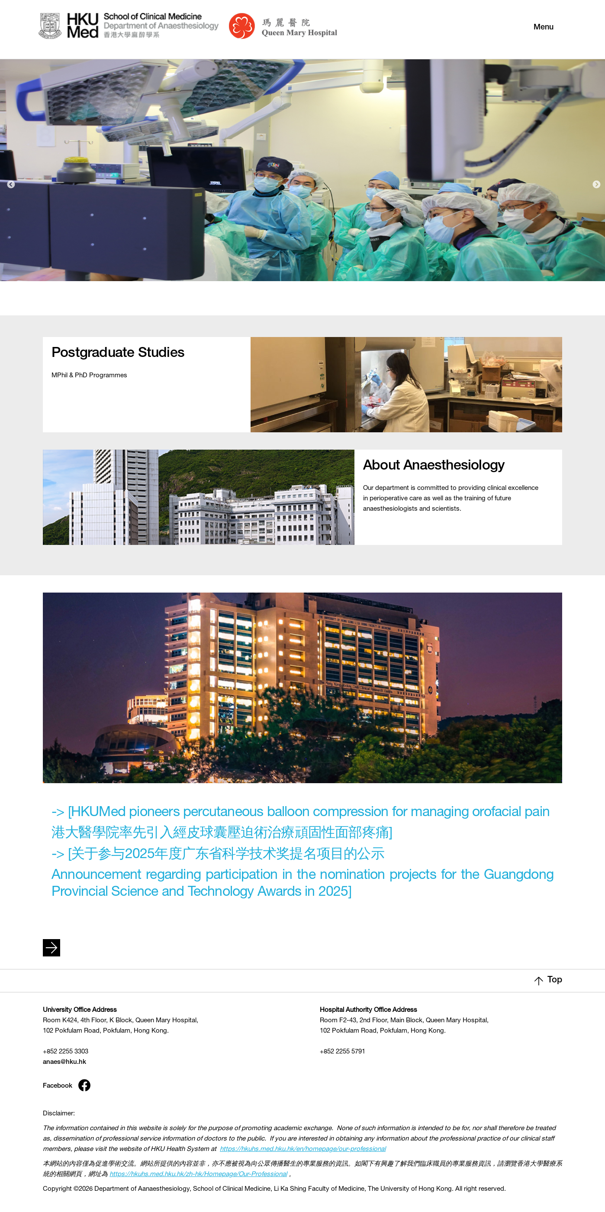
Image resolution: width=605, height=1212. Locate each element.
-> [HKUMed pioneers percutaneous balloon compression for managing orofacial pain (300, 813)
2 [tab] (310, 303)
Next (596, 185)
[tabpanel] (302, 167)
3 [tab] (326, 303)
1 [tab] (293, 303)
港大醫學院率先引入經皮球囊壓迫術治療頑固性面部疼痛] (221, 834)
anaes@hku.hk (64, 1062)
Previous (10, 185)
